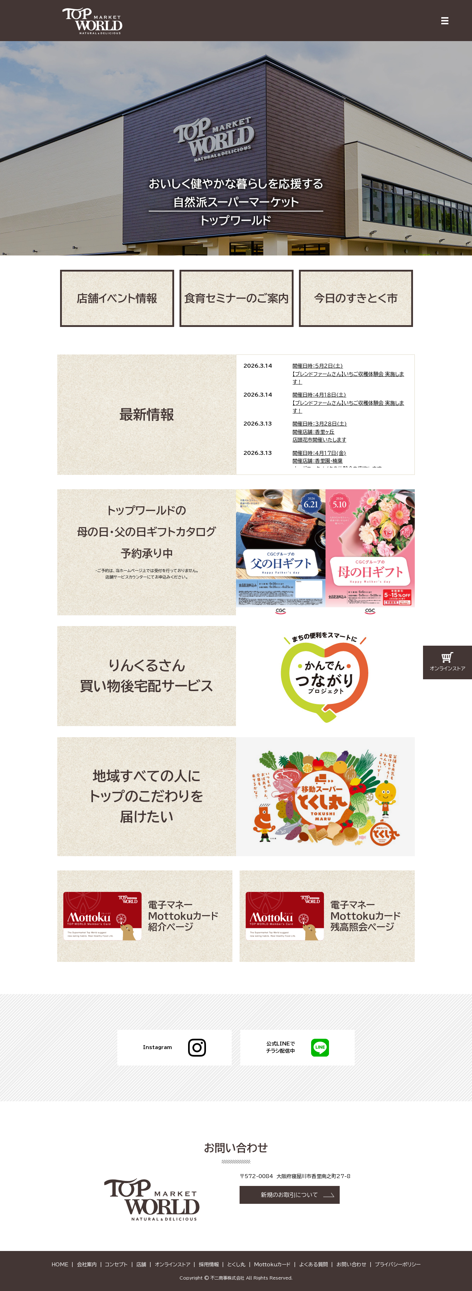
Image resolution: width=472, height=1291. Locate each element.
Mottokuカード (272, 1264)
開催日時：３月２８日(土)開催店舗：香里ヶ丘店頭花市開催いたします (319, 431)
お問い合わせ (351, 1264)
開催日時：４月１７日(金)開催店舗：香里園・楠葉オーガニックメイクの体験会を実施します (337, 460)
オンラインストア (172, 1264)
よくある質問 (313, 1264)
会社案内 (87, 1264)
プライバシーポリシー (398, 1264)
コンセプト (116, 1264)
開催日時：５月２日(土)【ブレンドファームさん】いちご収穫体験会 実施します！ (348, 373)
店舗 (141, 1264)
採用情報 (209, 1264)
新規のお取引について (289, 1194)
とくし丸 (236, 1264)
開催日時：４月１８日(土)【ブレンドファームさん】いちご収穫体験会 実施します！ (348, 402)
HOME (59, 1264)
